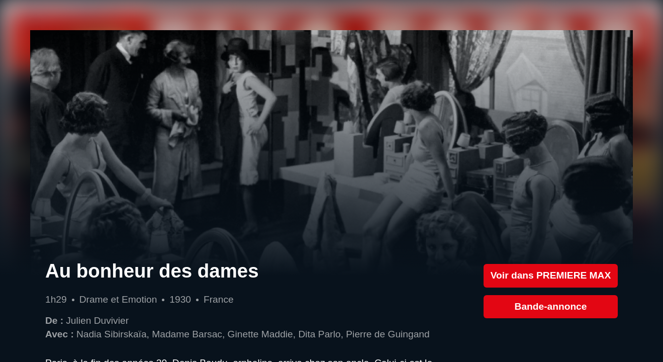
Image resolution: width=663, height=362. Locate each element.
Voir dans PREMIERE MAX (551, 275)
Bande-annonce (551, 306)
